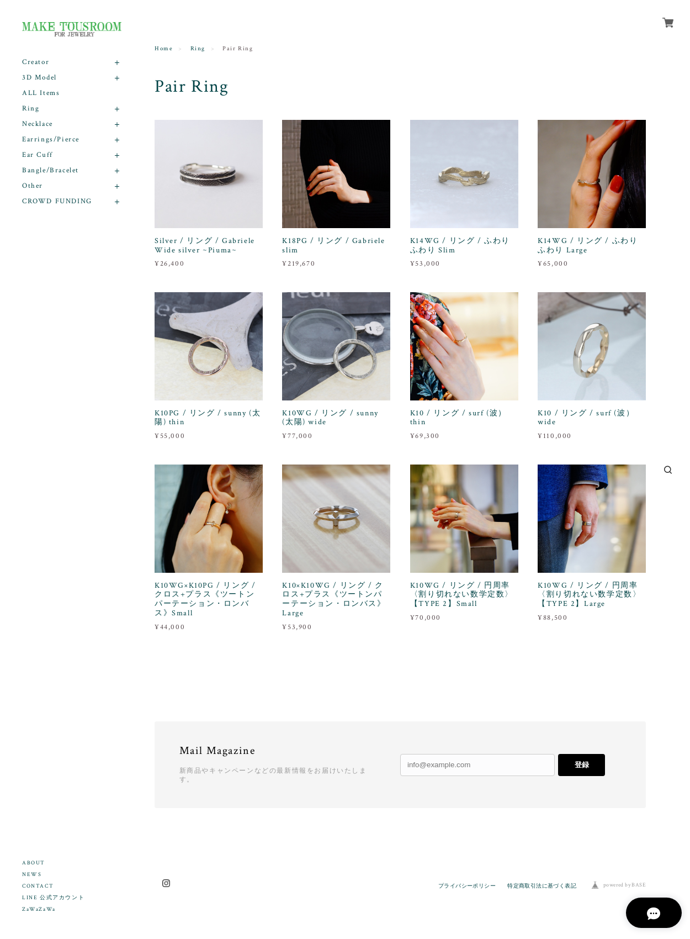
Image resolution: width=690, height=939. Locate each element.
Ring (30, 108)
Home (164, 48)
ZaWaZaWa (39, 909)
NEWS (31, 874)
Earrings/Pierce (50, 139)
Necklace (37, 124)
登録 (582, 765)
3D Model (39, 77)
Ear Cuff (37, 155)
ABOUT (33, 863)
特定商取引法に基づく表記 (541, 886)
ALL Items (41, 93)
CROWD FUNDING (57, 201)
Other (32, 185)
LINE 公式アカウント (53, 897)
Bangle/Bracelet (50, 170)
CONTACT (38, 886)
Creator (35, 62)
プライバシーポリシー (467, 886)
